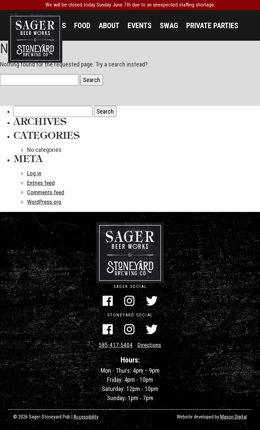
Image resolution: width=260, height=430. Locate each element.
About (109, 25)
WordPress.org (45, 200)
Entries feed (42, 182)
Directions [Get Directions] (149, 344)
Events (140, 25)
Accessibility (86, 416)
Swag (169, 25)
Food (82, 25)
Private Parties (212, 25)
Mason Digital (233, 416)
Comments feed (46, 191)
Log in (34, 173)
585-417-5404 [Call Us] (115, 344)
